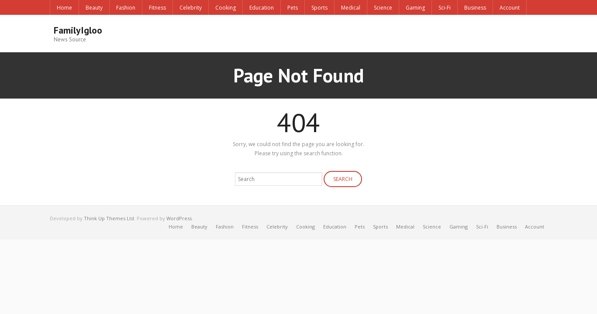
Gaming (415, 7)
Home (64, 7)
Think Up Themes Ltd (109, 218)
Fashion (125, 7)
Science (383, 7)
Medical (350, 7)
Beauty (94, 7)
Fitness (157, 7)
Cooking (225, 7)
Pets (292, 7)
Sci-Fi (444, 7)
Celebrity (190, 7)
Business (475, 7)
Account (510, 7)
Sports (319, 7)
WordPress (179, 218)
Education (261, 7)
